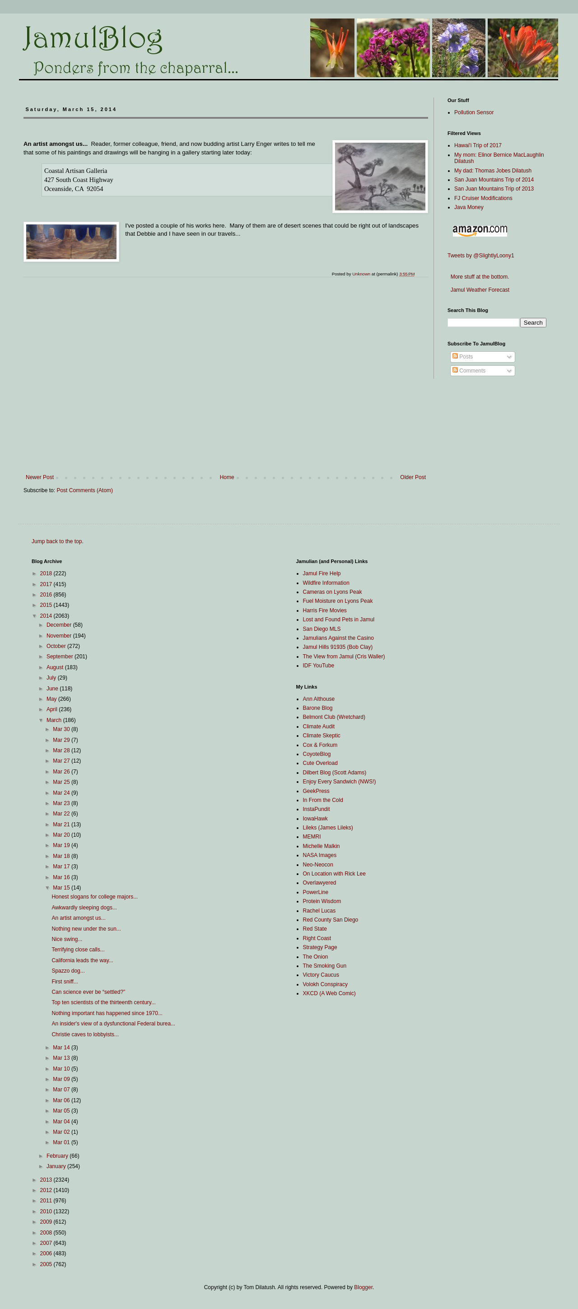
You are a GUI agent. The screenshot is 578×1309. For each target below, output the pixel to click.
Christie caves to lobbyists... (85, 1034)
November (60, 636)
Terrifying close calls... (77, 949)
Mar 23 (62, 803)
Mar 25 (62, 782)
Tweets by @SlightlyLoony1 (480, 255)
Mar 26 (62, 772)
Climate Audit (319, 726)
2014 (47, 616)
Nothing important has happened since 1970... (107, 1013)
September (61, 656)
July (52, 678)
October (57, 646)
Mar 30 (62, 729)
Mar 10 (62, 1069)
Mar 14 (62, 1047)
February (58, 1156)
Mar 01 (62, 1142)
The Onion (315, 957)
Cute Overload (320, 763)
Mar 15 (62, 888)
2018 (47, 573)
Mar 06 (62, 1100)
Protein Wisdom (322, 901)
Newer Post (40, 477)
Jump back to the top (57, 541)
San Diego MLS (322, 629)
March (55, 720)
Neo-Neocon (318, 865)
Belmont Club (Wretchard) (334, 717)
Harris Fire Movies (325, 610)
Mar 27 (62, 761)
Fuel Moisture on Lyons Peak (338, 601)
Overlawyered (319, 883)
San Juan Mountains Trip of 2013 (494, 189)
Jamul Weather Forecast (478, 290)
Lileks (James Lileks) (328, 828)
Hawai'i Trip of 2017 (478, 145)
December (60, 625)
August (56, 667)
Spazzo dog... (67, 971)
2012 (47, 1190)
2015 (47, 605)
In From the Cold (323, 800)
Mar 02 (62, 1132)
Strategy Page (320, 947)
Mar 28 (62, 750)
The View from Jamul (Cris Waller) (344, 656)
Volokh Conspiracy (325, 984)
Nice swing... (66, 939)
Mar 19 (62, 845)
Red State (315, 929)
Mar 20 (62, 835)
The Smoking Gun (325, 966)
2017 (47, 584)
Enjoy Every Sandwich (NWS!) (339, 781)
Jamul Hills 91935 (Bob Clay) (338, 647)
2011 (47, 1200)
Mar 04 (62, 1121)
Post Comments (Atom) (84, 490)
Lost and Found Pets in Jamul (339, 619)
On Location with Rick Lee (334, 874)
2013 (47, 1180)
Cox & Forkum (320, 745)
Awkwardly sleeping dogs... (84, 907)
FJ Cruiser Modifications (483, 198)
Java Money (469, 207)
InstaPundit (316, 809)
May (52, 699)
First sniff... (64, 981)
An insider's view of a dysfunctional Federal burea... (113, 1023)
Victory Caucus (321, 975)
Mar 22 (62, 814)
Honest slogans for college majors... (94, 897)
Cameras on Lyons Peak (332, 592)
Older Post (413, 477)
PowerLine (316, 892)
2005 (47, 1264)
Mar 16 (62, 877)
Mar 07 (62, 1089)
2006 (47, 1253)
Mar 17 (62, 866)
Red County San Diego (331, 920)
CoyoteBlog (317, 754)
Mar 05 (62, 1111)
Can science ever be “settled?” (88, 992)
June (53, 688)
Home (227, 477)
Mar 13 (62, 1058)
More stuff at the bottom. (478, 277)
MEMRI (312, 837)
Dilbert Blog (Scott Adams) (335, 772)
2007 (47, 1243)
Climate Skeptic (321, 735)
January (57, 1166)
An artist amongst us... (78, 918)
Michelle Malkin (321, 846)
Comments (468, 371)
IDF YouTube (319, 665)
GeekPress (316, 791)
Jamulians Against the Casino (338, 638)
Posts (462, 357)
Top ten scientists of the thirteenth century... (103, 1002)
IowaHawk (315, 818)
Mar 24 (62, 793)
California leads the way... (82, 960)
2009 (47, 1222)
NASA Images (320, 855)
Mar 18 (62, 856)
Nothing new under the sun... (86, 929)
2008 (47, 1233)
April (53, 709)
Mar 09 (62, 1079)
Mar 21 (62, 824)
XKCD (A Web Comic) (329, 993)
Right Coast (317, 938)
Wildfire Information (326, 583)
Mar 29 (62, 740)
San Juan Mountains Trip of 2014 (494, 180)
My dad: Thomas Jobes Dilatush (492, 171)
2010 (47, 1211)
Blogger (363, 1287)
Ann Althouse (319, 699)
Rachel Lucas (319, 911)
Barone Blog (318, 708)
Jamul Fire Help (322, 573)
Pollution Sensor (474, 112)
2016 (47, 595)
